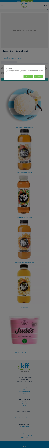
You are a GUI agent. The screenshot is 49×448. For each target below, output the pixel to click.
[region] (24, 72)
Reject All (28, 76)
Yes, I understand (38, 76)
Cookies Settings (38, 71)
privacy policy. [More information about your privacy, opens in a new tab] (24, 72)
